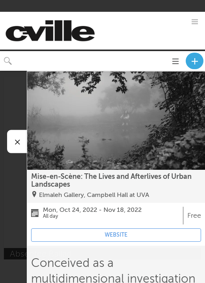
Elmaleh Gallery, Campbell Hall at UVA (94, 194)
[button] (195, 22)
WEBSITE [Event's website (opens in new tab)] (116, 235)
